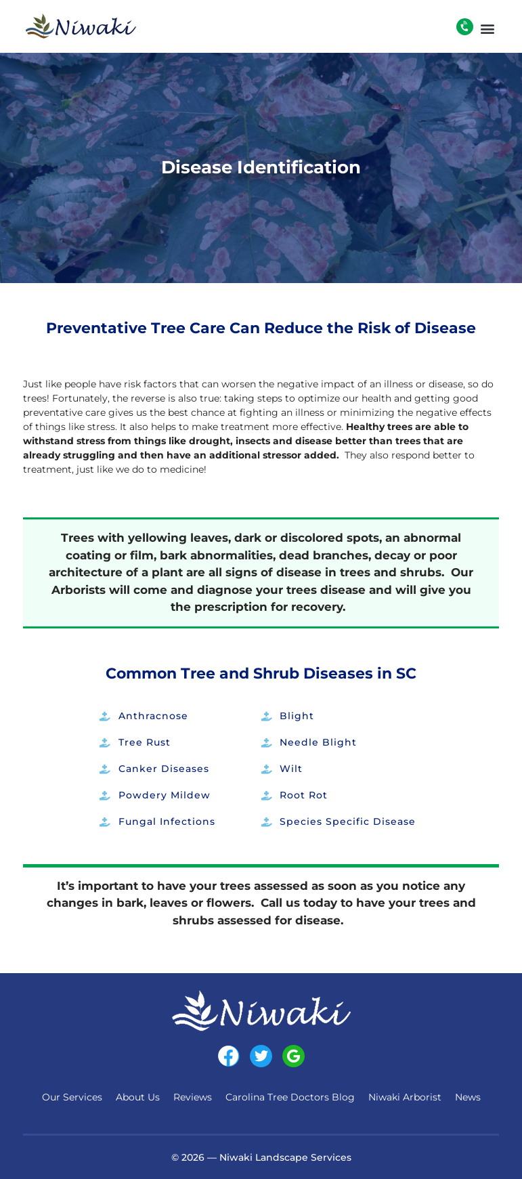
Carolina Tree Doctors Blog (290, 1097)
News (468, 1097)
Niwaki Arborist (404, 1097)
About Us (138, 1097)
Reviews (192, 1097)
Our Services (72, 1097)
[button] (488, 28)
